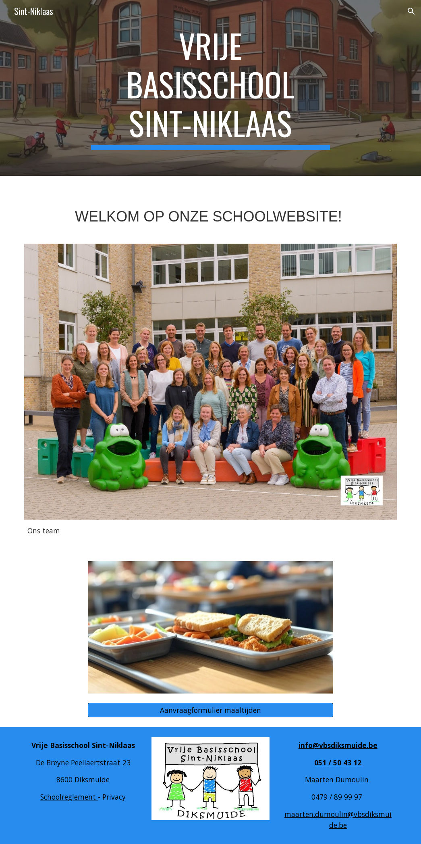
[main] (210, 88)
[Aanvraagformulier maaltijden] (210, 710)
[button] (411, 11)
